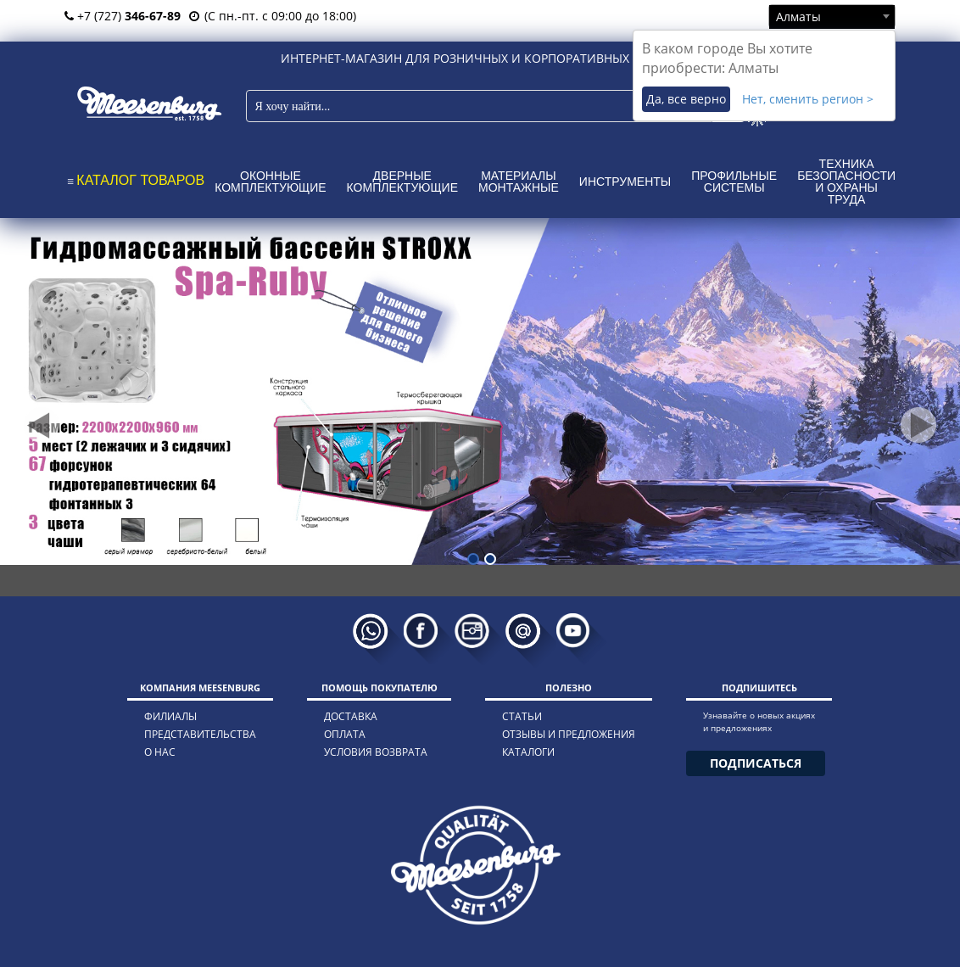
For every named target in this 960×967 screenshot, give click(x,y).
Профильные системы (734, 181)
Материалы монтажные (518, 181)
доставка (350, 716)
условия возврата (375, 752)
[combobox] (832, 16)
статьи (522, 716)
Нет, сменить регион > (807, 99)
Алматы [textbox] (798, 16)
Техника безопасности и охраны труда (846, 181)
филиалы (170, 716)
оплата (345, 734)
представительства (200, 734)
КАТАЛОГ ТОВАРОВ (140, 180)
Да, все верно (686, 99)
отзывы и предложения (568, 734)
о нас (160, 752)
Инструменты (625, 181)
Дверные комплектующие (402, 181)
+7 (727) (122, 16)
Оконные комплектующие (270, 181)
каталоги (528, 752)
